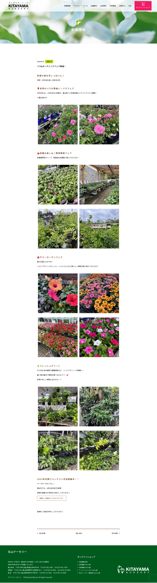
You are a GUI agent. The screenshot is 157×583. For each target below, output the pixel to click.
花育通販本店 (83, 562)
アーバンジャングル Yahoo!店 (89, 570)
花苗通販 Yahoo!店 (85, 568)
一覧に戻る (78, 533)
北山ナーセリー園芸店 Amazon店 (90, 573)
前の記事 (42, 533)
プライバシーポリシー (15, 577)
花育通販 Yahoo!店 (85, 565)
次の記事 (115, 533)
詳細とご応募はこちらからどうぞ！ (53, 498)
